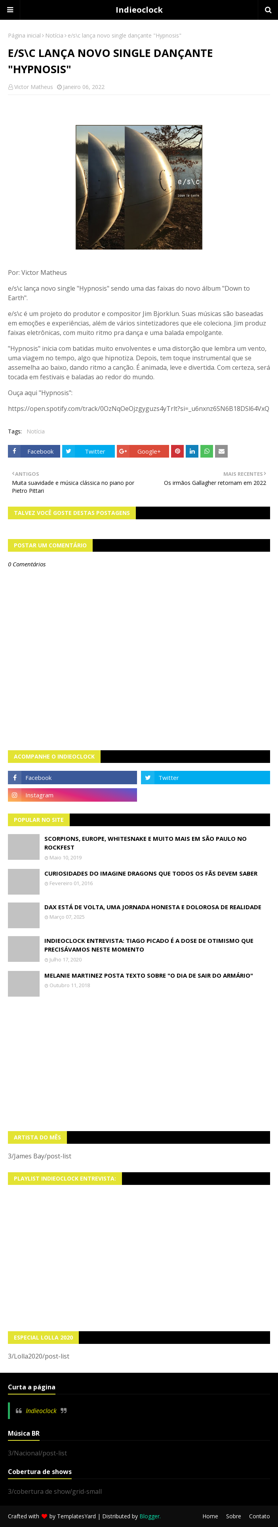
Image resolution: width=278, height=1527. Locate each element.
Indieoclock (139, 9)
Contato (259, 1516)
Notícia (54, 35)
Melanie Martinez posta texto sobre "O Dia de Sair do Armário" (148, 975)
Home (210, 1516)
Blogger (149, 1516)
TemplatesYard (76, 1516)
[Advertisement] (139, 1064)
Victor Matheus (33, 87)
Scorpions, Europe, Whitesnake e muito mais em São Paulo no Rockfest (145, 842)
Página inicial (24, 35)
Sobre (233, 1516)
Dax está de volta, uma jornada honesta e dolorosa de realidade (152, 907)
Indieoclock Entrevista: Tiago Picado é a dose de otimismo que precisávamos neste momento (148, 945)
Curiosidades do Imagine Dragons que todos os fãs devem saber (150, 873)
